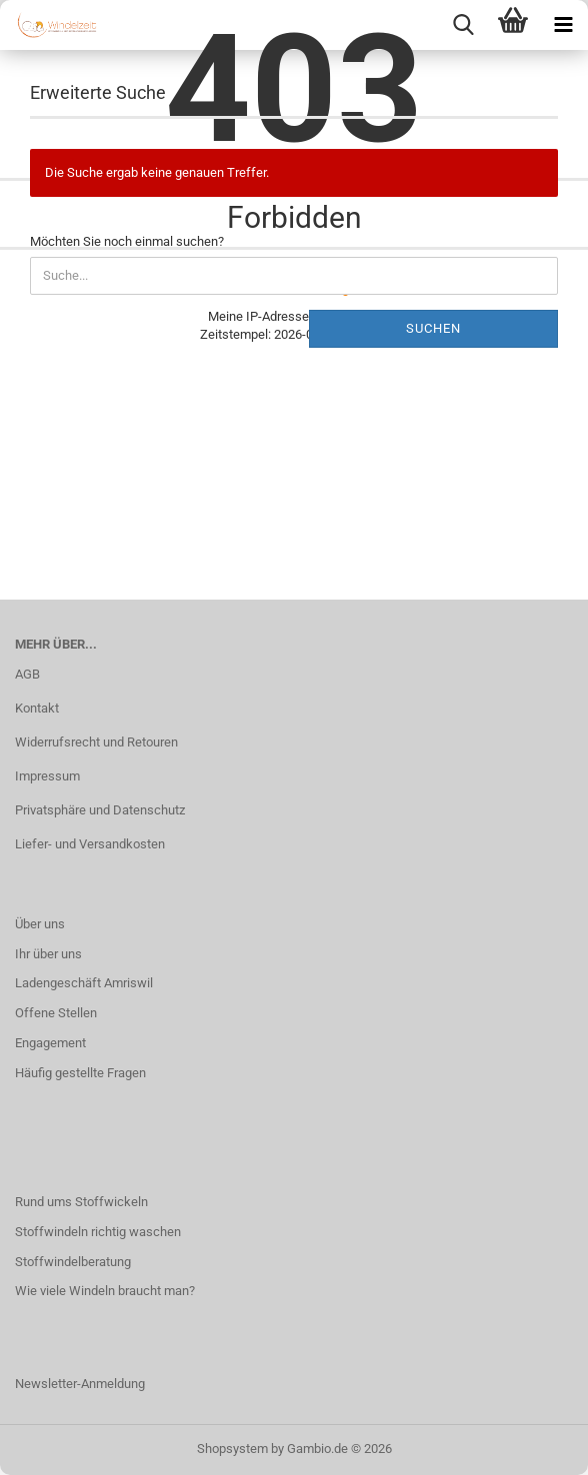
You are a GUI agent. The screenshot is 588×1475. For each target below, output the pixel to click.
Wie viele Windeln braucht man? (105, 1290)
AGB (27, 674)
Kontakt (37, 708)
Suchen (433, 328)
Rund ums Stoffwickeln (81, 1201)
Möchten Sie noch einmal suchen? (127, 241)
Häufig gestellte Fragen (80, 1072)
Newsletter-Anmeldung (80, 1383)
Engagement (50, 1042)
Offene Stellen (56, 1012)
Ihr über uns (48, 953)
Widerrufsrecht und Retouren (96, 742)
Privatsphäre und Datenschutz (100, 809)
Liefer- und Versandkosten (90, 843)
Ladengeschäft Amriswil (84, 982)
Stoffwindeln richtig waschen (98, 1231)
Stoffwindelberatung (73, 1261)
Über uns (40, 923)
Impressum (47, 775)
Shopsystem (232, 1448)
